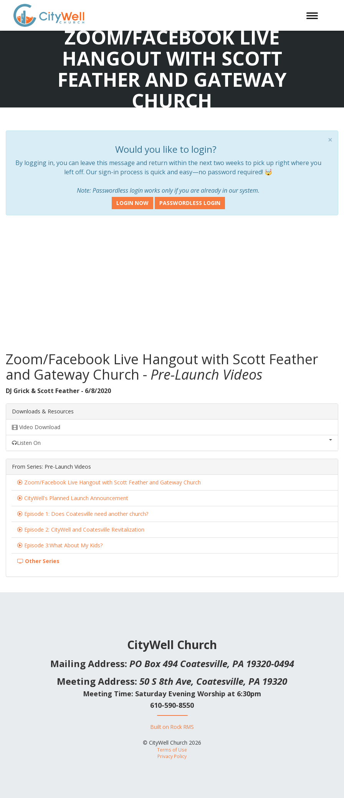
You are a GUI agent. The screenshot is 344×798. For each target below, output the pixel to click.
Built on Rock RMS (172, 726)
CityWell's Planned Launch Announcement (76, 498)
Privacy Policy (172, 756)
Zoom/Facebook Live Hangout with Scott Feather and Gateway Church (112, 482)
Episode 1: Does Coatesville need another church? (86, 513)
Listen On (172, 442)
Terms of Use (172, 750)
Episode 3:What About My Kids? (63, 545)
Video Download (36, 427)
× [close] (330, 140)
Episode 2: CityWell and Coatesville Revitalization (84, 529)
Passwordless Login (189, 203)
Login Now (132, 203)
